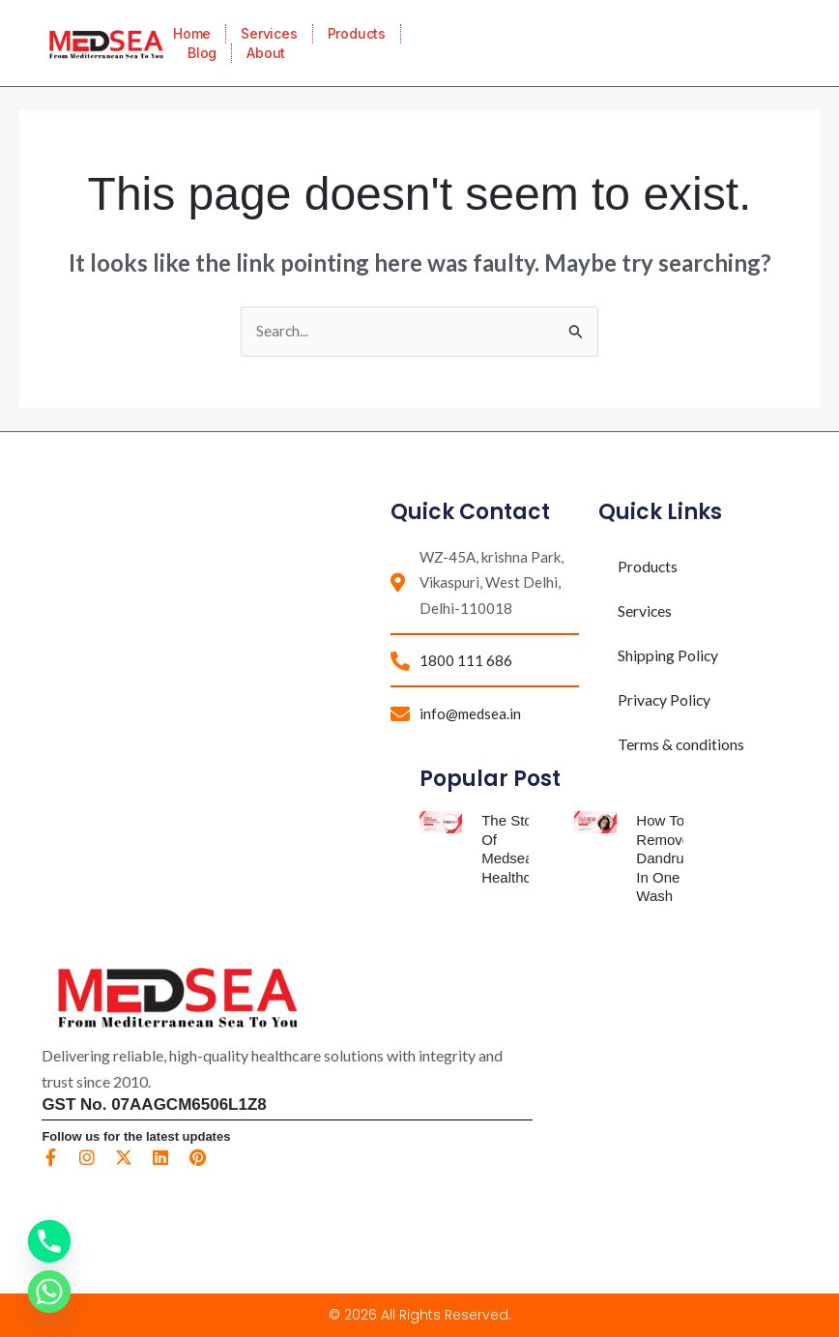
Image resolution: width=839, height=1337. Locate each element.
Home (192, 33)
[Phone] (49, 1241)
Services (269, 33)
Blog (202, 52)
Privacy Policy (665, 700)
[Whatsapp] (49, 1291)
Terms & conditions (681, 745)
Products (357, 33)
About (265, 52)
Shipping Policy (668, 656)
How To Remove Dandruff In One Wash (663, 859)
